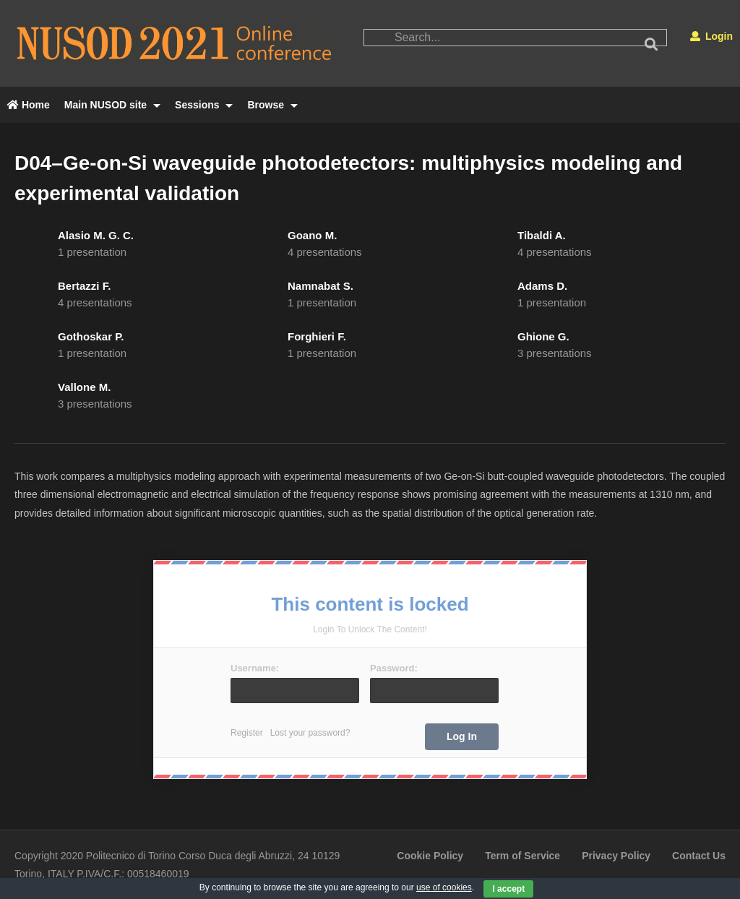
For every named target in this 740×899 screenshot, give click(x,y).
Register (247, 733)
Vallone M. (84, 387)
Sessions (204, 105)
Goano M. (312, 235)
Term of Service (522, 855)
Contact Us (699, 855)
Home (28, 105)
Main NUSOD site (112, 105)
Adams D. (542, 286)
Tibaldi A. (541, 235)
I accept (508, 889)
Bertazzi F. (84, 286)
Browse (272, 105)
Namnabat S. (320, 286)
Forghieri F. (317, 336)
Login (711, 36)
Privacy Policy (616, 855)
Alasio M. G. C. (96, 235)
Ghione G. (543, 336)
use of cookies (444, 887)
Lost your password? (310, 733)
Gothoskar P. (91, 336)
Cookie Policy (430, 855)
